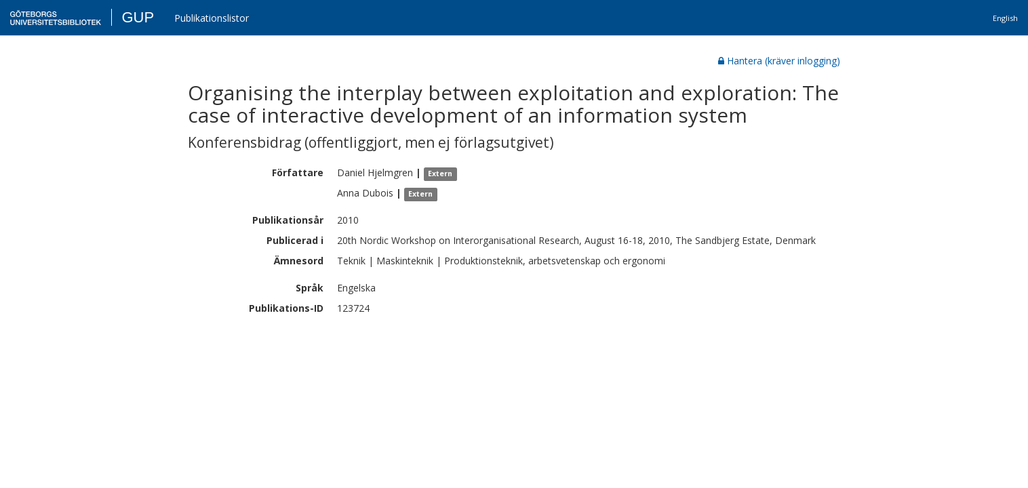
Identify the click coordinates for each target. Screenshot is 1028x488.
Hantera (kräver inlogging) (779, 60)
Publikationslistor (211, 18)
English (1005, 18)
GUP (137, 17)
